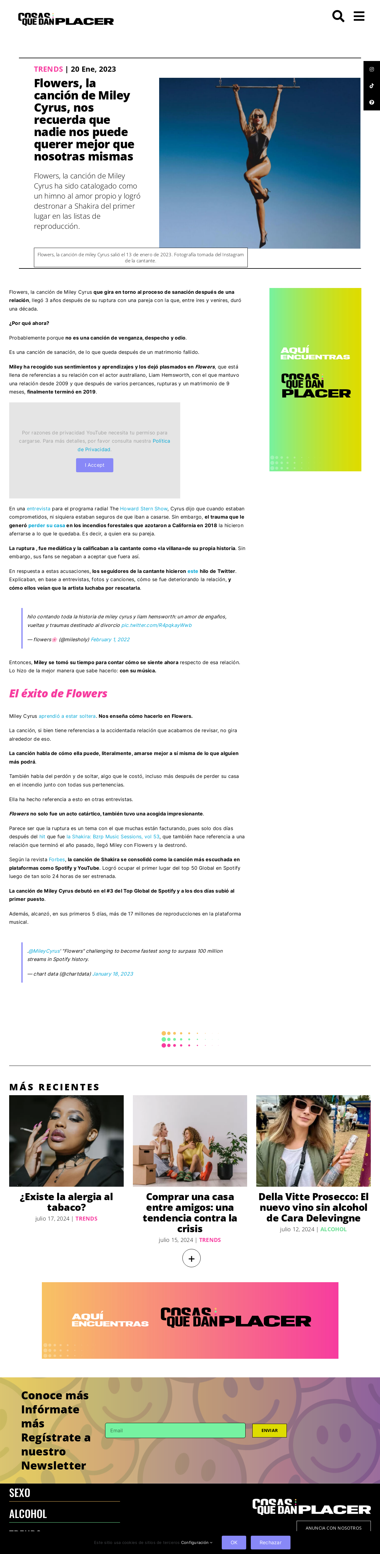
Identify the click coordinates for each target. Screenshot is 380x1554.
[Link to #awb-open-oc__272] (338, 16)
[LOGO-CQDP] (66, 15)
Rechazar (271, 1542)
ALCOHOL (28, 1513)
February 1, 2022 (110, 639)
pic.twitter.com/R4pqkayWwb (156, 625)
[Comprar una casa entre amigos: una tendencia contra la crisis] (190, 1141)
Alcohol (333, 1229)
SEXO (19, 1492)
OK (234, 1542)
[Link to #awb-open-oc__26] (359, 16)
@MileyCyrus (44, 951)
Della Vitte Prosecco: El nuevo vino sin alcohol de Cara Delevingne (313, 1207)
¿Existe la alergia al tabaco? (66, 1202)
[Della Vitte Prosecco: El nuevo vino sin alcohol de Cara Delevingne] (313, 1141)
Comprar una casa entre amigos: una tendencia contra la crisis (190, 1212)
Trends (48, 69)
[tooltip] (372, 69)
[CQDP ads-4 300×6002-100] (315, 290)
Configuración (197, 1542)
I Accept (95, 465)
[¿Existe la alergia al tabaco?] (66, 1141)
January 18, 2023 (112, 974)
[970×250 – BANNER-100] (190, 1285)
